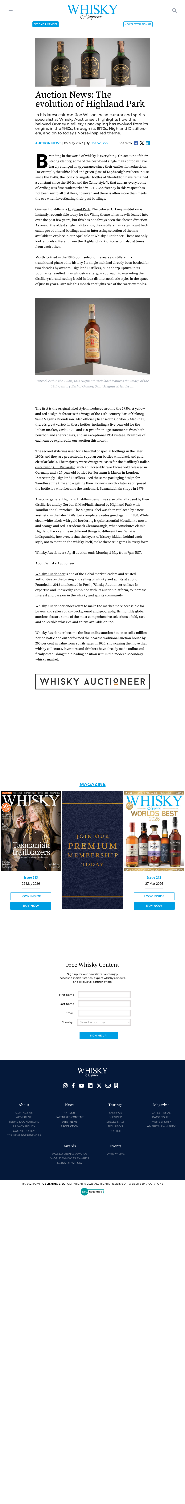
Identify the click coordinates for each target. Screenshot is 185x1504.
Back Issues (161, 1117)
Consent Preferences (24, 1135)
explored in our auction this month (81, 440)
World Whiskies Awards (69, 1158)
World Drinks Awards (70, 1153)
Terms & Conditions (24, 1121)
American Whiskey (161, 1126)
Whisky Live (116, 1153)
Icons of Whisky (69, 1163)
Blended (115, 1117)
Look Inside (30, 896)
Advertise (24, 1117)
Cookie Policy (24, 1131)
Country (67, 1022)
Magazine (93, 784)
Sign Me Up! (98, 1035)
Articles (70, 1112)
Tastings (115, 1112)
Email (69, 1013)
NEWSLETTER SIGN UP (138, 24)
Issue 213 (31, 877)
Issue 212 (154, 877)
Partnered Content (70, 1117)
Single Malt (115, 1121)
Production (69, 1126)
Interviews (69, 1121)
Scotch (115, 1131)
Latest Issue (161, 1112)
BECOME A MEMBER (46, 24)
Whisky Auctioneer (77, 119)
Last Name (67, 1004)
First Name (66, 994)
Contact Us (24, 1112)
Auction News (49, 143)
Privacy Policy (24, 1126)
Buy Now (31, 906)
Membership (161, 1121)
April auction (77, 552)
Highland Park (79, 209)
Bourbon (115, 1126)
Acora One (154, 1183)
